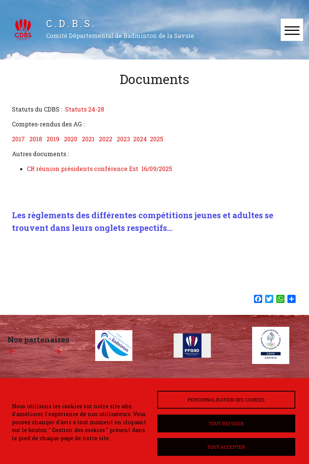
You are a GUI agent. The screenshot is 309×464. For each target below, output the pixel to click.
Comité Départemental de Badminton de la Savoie (120, 35)
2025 (156, 139)
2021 (88, 139)
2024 (140, 139)
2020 (70, 139)
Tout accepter (226, 447)
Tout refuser (226, 423)
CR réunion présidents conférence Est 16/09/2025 (99, 169)
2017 (18, 139)
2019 (52, 139)
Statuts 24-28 (84, 109)
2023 (123, 139)
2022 (105, 139)
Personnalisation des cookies (226, 400)
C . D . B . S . (70, 23)
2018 (35, 139)
